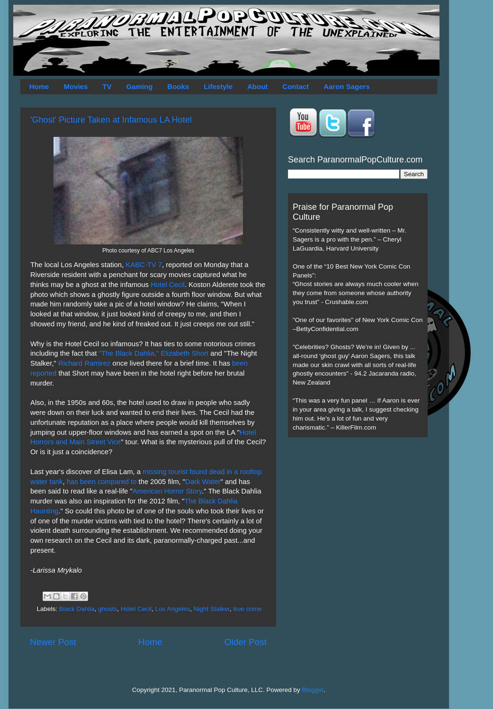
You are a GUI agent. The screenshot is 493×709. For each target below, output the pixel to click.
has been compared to (102, 481)
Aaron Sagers (346, 86)
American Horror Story (167, 491)
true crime (247, 608)
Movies (75, 86)
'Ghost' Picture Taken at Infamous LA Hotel (111, 120)
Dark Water (203, 481)
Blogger (313, 689)
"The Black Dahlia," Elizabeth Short (153, 353)
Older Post (245, 642)
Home (39, 86)
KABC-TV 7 (143, 265)
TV (106, 86)
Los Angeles (172, 608)
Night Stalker (212, 608)
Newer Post (53, 642)
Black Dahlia (77, 608)
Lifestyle (218, 86)
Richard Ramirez (84, 363)
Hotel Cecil (168, 284)
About (257, 86)
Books (178, 86)
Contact (295, 86)
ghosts (107, 608)
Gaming (139, 86)
